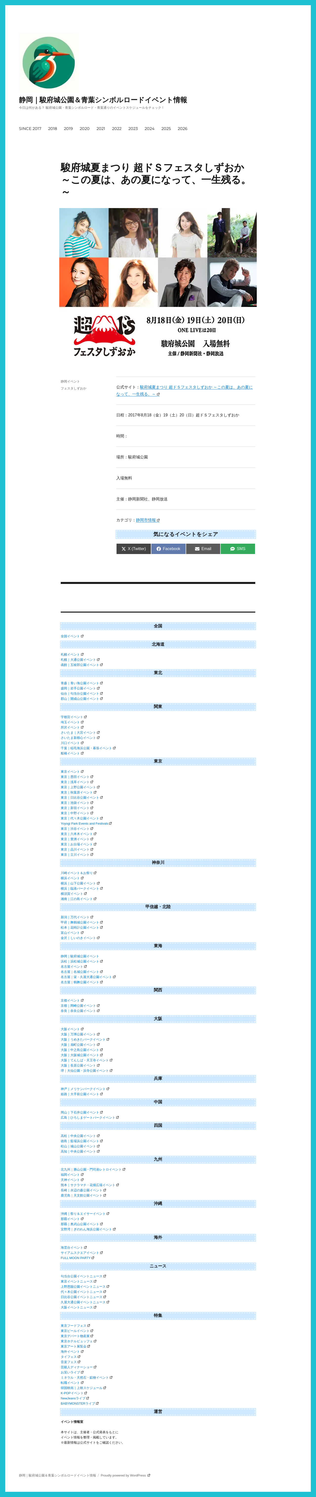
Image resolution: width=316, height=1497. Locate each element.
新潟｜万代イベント (77, 917)
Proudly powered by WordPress (125, 1475)
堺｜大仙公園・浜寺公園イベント (86, 1070)
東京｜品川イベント (77, 849)
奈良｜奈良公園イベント (80, 1011)
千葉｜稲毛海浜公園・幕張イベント (88, 748)
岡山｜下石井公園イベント (82, 1112)
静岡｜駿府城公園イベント (80, 956)
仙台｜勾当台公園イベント (82, 693)
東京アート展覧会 (75, 1346)
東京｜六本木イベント (78, 834)
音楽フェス (70, 1362)
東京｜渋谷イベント (77, 829)
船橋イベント (72, 753)
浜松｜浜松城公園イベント (82, 961)
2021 (101, 128)
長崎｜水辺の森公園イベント (83, 1190)
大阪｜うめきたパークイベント (85, 1039)
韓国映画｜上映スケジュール (83, 1388)
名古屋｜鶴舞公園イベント (82, 982)
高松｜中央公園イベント (80, 1136)
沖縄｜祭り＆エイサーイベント (85, 1214)
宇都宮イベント (74, 717)
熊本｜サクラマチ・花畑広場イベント (90, 1185)
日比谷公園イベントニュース (83, 1297)
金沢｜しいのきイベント (80, 938)
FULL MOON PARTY (77, 1258)
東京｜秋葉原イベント (78, 792)
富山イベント (72, 933)
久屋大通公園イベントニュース (85, 1302)
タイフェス (70, 1357)
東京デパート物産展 (77, 1336)
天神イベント (72, 1180)
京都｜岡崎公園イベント (80, 1005)
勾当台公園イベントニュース (83, 1276)
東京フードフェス (75, 1325)
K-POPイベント (74, 1393)
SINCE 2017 (30, 128)
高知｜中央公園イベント (80, 1151)
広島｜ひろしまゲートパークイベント (90, 1117)
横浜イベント (72, 878)
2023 (133, 128)
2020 (85, 128)
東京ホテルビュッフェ (78, 1341)
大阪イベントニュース (78, 1307)
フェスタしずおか (73, 388)
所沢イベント (72, 727)
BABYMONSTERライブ (80, 1403)
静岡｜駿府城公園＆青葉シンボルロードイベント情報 (103, 100)
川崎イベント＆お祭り (78, 873)
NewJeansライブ (75, 1398)
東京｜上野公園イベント (80, 787)
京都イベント (72, 1000)
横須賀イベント (74, 894)
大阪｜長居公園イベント (80, 1065)
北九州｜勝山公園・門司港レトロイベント (93, 1169)
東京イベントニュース (78, 1281)
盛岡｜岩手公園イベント (80, 688)
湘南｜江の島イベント (78, 899)
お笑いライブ (72, 1372)
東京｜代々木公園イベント (82, 818)
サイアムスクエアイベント (82, 1253)
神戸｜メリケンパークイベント (85, 1089)
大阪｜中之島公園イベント (82, 1050)
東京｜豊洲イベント (77, 839)
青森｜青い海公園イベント (82, 683)
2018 (52, 128)
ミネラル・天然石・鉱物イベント (86, 1377)
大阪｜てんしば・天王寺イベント (86, 1060)
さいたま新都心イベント (80, 738)
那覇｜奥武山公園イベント (82, 1224)
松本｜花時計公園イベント (82, 927)
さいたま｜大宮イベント (80, 732)
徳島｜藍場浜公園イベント (82, 1141)
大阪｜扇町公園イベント (80, 1045)
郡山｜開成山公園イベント (82, 699)
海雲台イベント (74, 1247)
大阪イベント (72, 1029)
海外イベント (72, 1351)
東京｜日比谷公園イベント (82, 797)
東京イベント (72, 771)
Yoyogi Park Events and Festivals (86, 823)
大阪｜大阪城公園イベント (82, 1055)
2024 (150, 128)
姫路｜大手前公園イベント (82, 1094)
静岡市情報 (147, 520)
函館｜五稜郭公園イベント (82, 665)
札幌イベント (72, 654)
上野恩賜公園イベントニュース (85, 1286)
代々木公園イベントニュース (83, 1292)
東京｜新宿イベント (77, 808)
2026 (182, 128)
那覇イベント (72, 1219)
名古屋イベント (74, 966)
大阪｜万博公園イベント (80, 1034)
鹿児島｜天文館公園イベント (83, 1195)
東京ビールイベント (77, 1331)
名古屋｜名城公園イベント (82, 972)
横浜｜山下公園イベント (80, 883)
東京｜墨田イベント (77, 777)
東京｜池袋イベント (77, 803)
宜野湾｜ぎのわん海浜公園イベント (88, 1229)
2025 (166, 128)
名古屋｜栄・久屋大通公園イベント (88, 977)
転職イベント (72, 1383)
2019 (68, 128)
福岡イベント (72, 1174)
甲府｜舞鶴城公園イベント (82, 922)
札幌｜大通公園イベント (80, 660)
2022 (116, 128)
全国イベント (72, 636)
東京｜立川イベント (77, 854)
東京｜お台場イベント (78, 844)
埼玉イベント (72, 722)
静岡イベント (70, 381)
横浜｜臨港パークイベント (82, 888)
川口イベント (72, 743)
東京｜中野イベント (77, 813)
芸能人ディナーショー (78, 1367)
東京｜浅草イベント (77, 782)
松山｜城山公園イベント (80, 1146)
